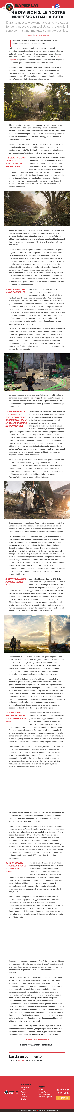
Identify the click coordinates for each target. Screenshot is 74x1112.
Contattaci (63, 1098)
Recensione (25, 1087)
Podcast (24, 1097)
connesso (21, 1060)
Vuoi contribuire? (44, 1094)
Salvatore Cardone (41, 35)
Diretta (23, 1099)
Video (23, 1090)
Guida (23, 1094)
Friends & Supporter (45, 1097)
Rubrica (23, 1092)
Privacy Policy (43, 1092)
